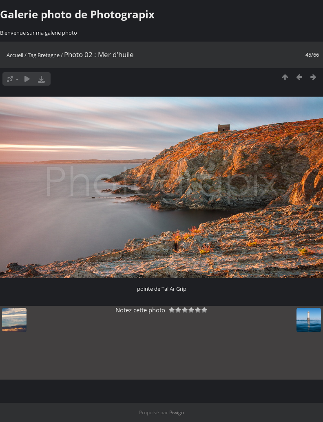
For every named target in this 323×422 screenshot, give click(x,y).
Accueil (15, 55)
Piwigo (176, 412)
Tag (32, 55)
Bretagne (49, 55)
